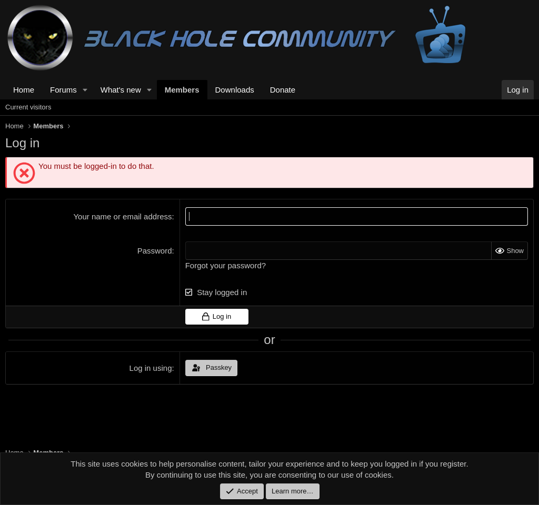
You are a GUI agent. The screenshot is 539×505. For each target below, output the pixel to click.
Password (154, 250)
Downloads (234, 89)
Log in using (150, 367)
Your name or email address (122, 216)
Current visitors (28, 107)
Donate (282, 89)
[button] (85, 89)
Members (182, 89)
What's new (121, 89)
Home (23, 89)
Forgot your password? (225, 265)
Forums (63, 89)
